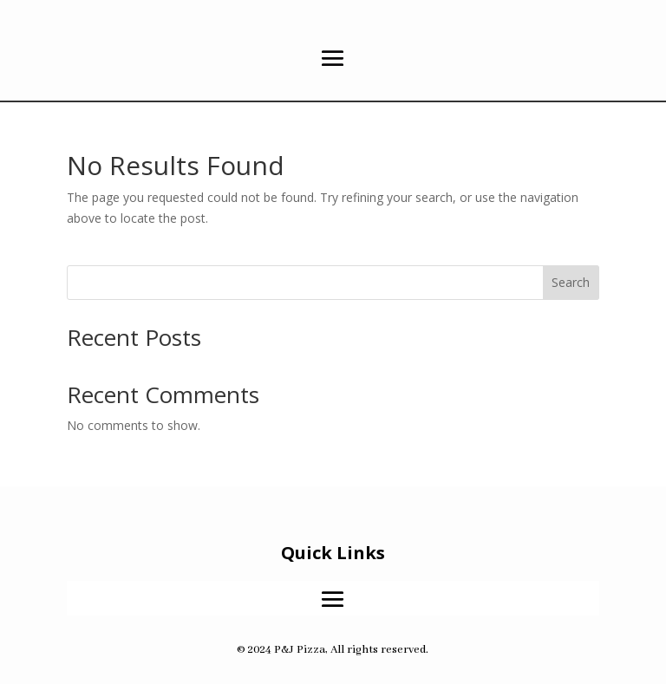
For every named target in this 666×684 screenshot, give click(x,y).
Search (571, 282)
